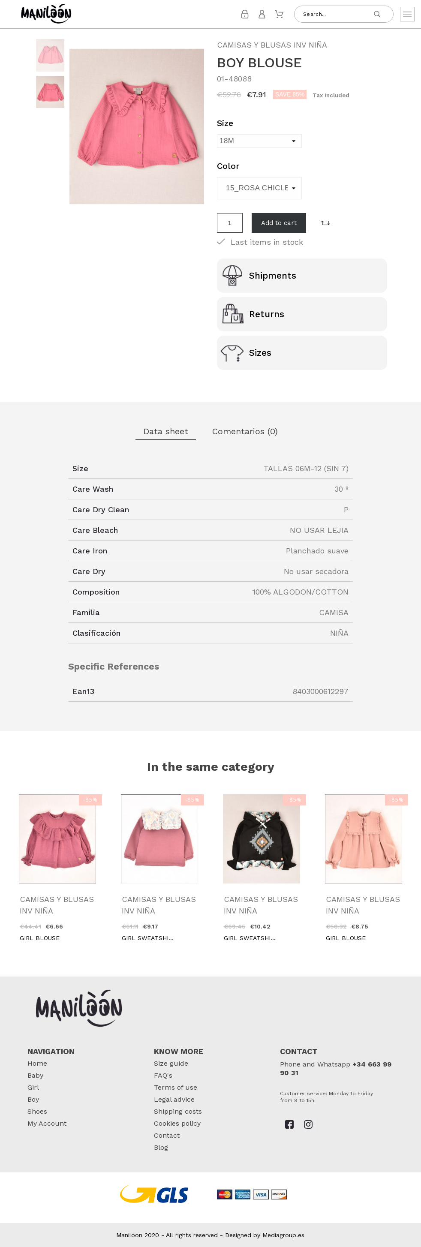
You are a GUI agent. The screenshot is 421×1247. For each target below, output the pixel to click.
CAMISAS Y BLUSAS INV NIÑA (272, 44)
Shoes (37, 1111)
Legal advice (174, 1099)
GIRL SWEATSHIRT (149, 937)
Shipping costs (178, 1111)
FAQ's (163, 1075)
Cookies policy (177, 1123)
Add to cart (279, 223)
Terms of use (175, 1087)
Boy (33, 1099)
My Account (46, 1123)
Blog (161, 1147)
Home (37, 1063)
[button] (325, 223)
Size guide (171, 1063)
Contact (167, 1135)
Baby (35, 1075)
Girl (33, 1087)
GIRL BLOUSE (40, 937)
